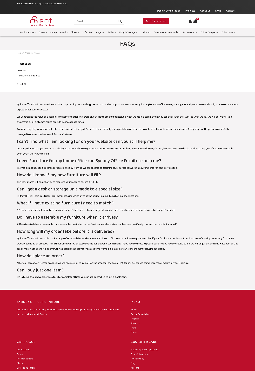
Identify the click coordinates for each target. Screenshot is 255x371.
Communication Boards (167, 32)
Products (29, 52)
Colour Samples (209, 32)
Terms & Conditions (140, 354)
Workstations (28, 32)
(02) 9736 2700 (156, 21)
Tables (112, 32)
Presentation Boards (29, 75)
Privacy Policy (137, 358)
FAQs (218, 11)
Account (135, 367)
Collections (228, 32)
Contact (230, 11)
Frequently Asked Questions (144, 349)
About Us (205, 11)
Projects (190, 11)
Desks (43, 32)
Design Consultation (169, 11)
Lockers (146, 32)
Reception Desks (59, 32)
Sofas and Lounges (93, 32)
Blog (133, 363)
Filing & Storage (128, 32)
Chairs (75, 32)
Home (20, 52)
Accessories (190, 32)
